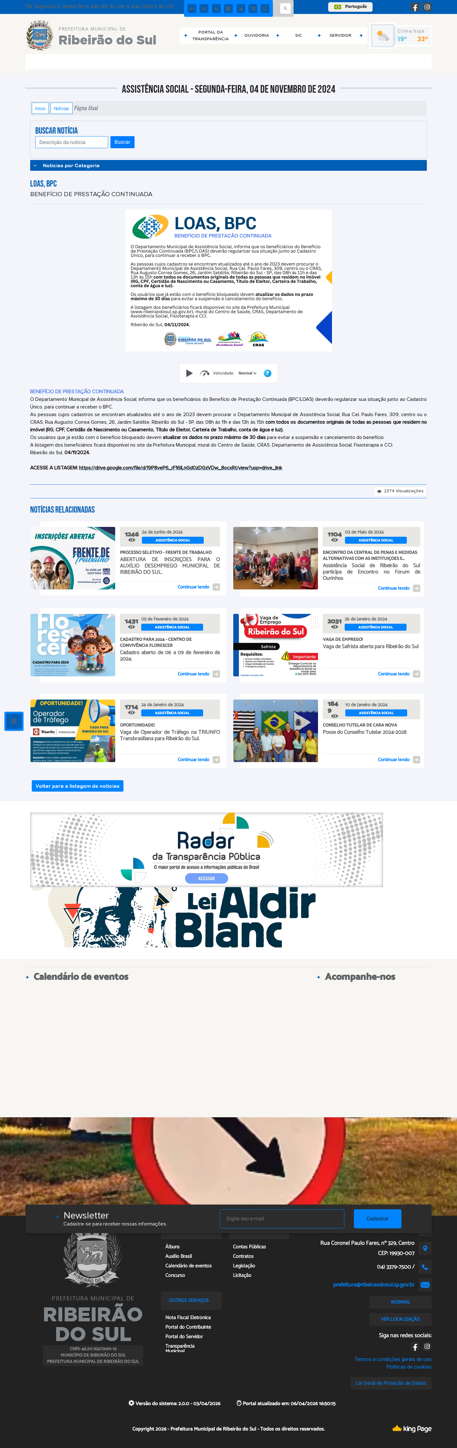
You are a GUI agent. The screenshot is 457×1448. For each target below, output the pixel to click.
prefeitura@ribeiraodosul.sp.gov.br (373, 1285)
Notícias (61, 108)
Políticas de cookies (409, 1367)
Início (40, 108)
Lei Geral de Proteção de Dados (391, 1383)
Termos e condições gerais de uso (393, 1359)
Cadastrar (378, 1219)
